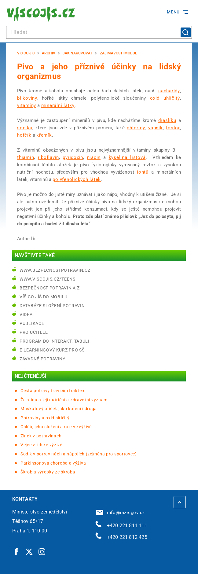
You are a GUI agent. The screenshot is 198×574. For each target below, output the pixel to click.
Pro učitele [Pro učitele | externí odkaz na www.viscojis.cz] (34, 332)
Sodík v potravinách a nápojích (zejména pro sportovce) (78, 453)
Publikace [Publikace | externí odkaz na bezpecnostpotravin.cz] (32, 323)
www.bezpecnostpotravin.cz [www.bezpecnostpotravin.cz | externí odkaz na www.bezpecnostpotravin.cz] (55, 270)
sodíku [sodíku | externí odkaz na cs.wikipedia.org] (24, 128)
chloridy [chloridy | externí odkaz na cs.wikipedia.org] (136, 128)
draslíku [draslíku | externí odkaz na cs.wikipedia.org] (167, 120)
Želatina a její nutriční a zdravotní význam (64, 399)
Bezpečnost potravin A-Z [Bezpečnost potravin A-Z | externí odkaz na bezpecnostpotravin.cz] (50, 287)
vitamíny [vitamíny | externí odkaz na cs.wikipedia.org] (26, 105)
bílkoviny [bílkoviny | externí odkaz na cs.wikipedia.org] (27, 98)
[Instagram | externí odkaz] (42, 551)
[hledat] (99, 32)
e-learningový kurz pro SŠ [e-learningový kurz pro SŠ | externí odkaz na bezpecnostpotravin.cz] (52, 350)
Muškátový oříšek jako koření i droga (58, 408)
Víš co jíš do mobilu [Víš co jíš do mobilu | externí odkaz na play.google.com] (44, 296)
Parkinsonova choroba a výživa (53, 463)
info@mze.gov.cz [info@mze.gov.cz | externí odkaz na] (120, 512)
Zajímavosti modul (118, 53)
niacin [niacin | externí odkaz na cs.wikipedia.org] (94, 157)
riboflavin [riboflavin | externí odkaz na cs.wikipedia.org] (48, 157)
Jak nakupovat (77, 53)
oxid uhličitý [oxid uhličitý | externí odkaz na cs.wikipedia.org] (165, 98)
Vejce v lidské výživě (41, 444)
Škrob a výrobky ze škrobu (47, 471)
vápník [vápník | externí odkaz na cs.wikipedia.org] (155, 128)
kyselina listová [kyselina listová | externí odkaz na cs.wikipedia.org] (127, 157)
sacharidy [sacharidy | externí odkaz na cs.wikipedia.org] (169, 91)
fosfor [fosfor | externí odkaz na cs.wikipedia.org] (173, 128)
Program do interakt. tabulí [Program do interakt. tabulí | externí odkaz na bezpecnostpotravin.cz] (55, 341)
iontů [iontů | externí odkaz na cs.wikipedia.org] (142, 172)
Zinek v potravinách (40, 435)
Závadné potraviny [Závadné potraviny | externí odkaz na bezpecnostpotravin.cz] (42, 358)
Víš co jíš (26, 53)
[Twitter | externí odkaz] (29, 551)
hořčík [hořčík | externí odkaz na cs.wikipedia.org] (24, 135)
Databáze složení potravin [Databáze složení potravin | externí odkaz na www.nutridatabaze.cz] (52, 305)
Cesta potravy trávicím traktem (53, 390)
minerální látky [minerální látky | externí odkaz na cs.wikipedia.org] (58, 105)
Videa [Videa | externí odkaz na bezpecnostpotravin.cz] (26, 314)
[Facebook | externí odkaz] (16, 551)
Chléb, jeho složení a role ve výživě (56, 426)
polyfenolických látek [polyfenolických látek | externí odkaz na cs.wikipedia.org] (77, 179)
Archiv (48, 53)
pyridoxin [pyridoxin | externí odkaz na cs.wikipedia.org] (73, 157)
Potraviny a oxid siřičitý (45, 417)
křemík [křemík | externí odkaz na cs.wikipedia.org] (44, 135)
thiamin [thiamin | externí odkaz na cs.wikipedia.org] (25, 157)
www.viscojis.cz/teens (47, 279)
